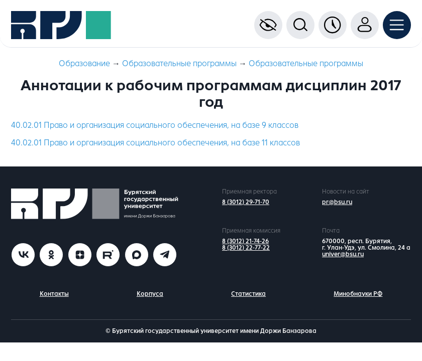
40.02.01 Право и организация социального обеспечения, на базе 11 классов (155, 142)
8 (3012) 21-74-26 (245, 241)
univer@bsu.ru (343, 254)
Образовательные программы (179, 63)
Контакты (54, 294)
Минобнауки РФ (358, 294)
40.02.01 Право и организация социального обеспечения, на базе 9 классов (154, 125)
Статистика (248, 294)
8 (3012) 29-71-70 (245, 202)
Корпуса (150, 294)
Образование (84, 63)
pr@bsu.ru (337, 202)
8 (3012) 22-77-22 (246, 248)
